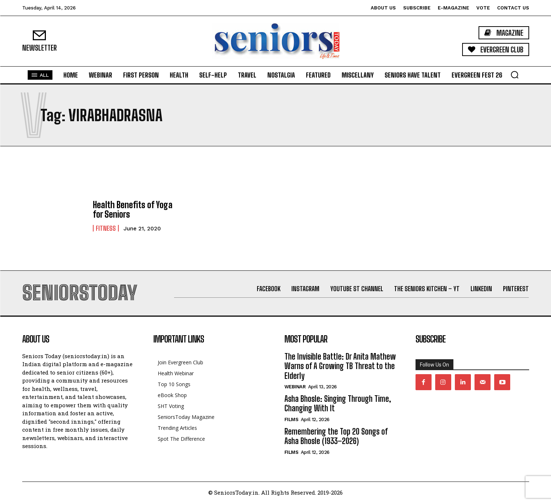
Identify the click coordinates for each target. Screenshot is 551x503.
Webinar (295, 386)
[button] (514, 74)
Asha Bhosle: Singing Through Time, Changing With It (337, 403)
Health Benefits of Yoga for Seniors (133, 209)
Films (291, 419)
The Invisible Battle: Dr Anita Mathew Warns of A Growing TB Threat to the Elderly (340, 366)
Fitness (106, 228)
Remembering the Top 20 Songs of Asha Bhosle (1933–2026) (335, 436)
